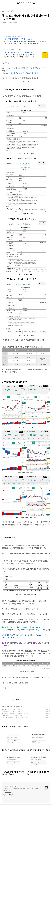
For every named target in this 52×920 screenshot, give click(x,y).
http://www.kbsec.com (11, 49)
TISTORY (26, 916)
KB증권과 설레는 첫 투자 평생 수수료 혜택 (18, 52)
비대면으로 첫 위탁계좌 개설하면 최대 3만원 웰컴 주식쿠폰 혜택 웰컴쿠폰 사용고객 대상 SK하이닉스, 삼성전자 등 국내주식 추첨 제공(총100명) (20, 56)
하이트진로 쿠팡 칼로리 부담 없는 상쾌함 (18, 39)
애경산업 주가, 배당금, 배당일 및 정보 (10, 782)
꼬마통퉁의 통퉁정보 (26, 2)
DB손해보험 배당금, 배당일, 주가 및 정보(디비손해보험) (14, 786)
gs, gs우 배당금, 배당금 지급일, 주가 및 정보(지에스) (13, 790)
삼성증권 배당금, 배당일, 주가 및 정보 (10, 784)
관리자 (32, 916)
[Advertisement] (25, 356)
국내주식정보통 (5, 779)
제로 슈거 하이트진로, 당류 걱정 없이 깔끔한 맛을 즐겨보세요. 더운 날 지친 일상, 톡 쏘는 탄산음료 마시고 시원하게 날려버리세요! (26, 42)
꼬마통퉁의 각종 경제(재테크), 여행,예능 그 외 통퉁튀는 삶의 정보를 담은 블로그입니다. (22, 898)
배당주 (11, 779)
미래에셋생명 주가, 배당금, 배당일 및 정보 (11, 788)
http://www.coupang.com (12, 36)
